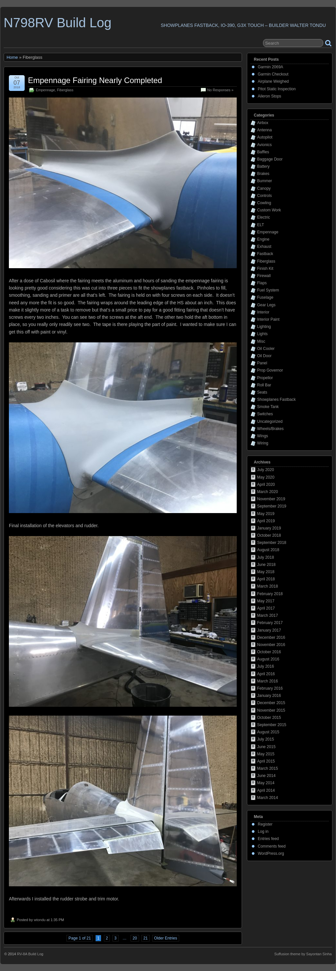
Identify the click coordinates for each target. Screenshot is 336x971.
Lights (262, 334)
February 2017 (270, 622)
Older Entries (165, 938)
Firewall (264, 275)
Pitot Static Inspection (277, 89)
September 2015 (271, 725)
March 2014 (267, 797)
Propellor (265, 378)
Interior (263, 312)
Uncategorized (269, 421)
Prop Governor (270, 370)
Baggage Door (269, 159)
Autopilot (265, 137)
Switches (265, 414)
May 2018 (266, 572)
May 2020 (266, 477)
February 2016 (270, 688)
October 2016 (269, 652)
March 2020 (267, 491)
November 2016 (271, 644)
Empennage (45, 90)
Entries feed (268, 838)
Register (265, 824)
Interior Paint (268, 319)
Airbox (262, 122)
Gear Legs (266, 305)
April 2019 (266, 521)
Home (12, 57)
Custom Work (269, 210)
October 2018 (269, 535)
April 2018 (266, 579)
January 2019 (269, 528)
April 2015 (266, 761)
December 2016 (271, 637)
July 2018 (265, 557)
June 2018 (266, 564)
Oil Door (264, 356)
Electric (263, 217)
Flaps (262, 283)
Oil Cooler (266, 348)
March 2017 (267, 615)
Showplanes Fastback (276, 399)
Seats (262, 392)
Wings (262, 436)
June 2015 (266, 746)
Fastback (265, 253)
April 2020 (266, 484)
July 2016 (265, 666)
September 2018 (271, 542)
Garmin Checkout (273, 74)
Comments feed (272, 846)
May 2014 (266, 783)
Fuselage (265, 297)
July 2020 (265, 469)
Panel (262, 363)
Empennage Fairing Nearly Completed (95, 80)
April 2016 (266, 674)
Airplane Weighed (273, 81)
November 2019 (271, 499)
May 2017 (266, 601)
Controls (264, 195)
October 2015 (269, 717)
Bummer (264, 181)
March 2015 (267, 768)
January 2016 (269, 695)
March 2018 (267, 586)
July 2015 (265, 739)
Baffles (263, 152)
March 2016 (267, 681)
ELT (260, 225)
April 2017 (266, 608)
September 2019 (271, 506)
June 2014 (266, 775)
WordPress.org (271, 853)
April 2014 (266, 790)
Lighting (264, 326)
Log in (263, 831)
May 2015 (266, 754)
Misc (261, 341)
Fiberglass (65, 90)
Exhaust (264, 246)
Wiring (262, 443)
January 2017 (269, 630)
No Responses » (220, 90)
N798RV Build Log (57, 22)
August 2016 (268, 659)
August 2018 (268, 550)
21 (145, 938)
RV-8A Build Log (30, 954)
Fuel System (268, 290)
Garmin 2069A (270, 67)
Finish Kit (265, 268)
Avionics (264, 144)
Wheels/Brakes (270, 428)
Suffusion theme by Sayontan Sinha (303, 954)
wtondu (39, 920)
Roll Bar (264, 385)
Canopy (264, 188)
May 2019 (266, 513)
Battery (263, 166)
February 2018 (270, 594)
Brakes (263, 173)
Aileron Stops (269, 96)
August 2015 (268, 732)
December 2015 (271, 703)
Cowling (264, 203)
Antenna (264, 130)
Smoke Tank (268, 406)
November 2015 (271, 710)
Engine (263, 239)
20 (134, 938)
